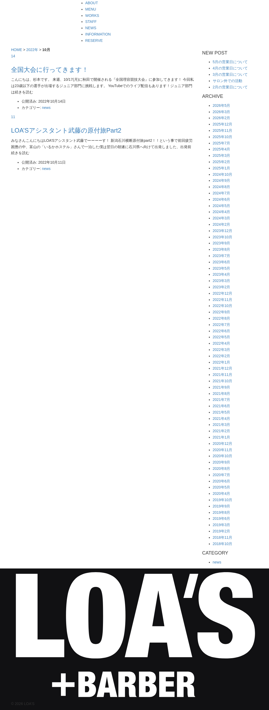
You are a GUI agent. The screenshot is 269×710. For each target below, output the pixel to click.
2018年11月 (222, 537)
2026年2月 (221, 118)
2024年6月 (221, 199)
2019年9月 (221, 506)
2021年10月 (222, 381)
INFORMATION (98, 34)
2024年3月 (221, 218)
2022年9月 (221, 312)
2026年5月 (221, 105)
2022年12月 (222, 293)
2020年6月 (221, 481)
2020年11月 (222, 450)
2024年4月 (221, 212)
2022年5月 (221, 337)
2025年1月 (221, 168)
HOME (16, 50)
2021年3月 (221, 424)
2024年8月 (221, 187)
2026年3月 (221, 112)
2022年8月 (221, 318)
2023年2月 (221, 287)
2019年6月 (221, 518)
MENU (90, 9)
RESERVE (94, 40)
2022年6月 (221, 331)
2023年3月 (221, 281)
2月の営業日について (230, 87)
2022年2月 (221, 356)
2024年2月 (221, 224)
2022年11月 (222, 300)
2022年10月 (222, 306)
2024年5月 (221, 206)
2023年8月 (221, 249)
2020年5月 (221, 487)
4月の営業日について (230, 68)
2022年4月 (221, 343)
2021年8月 (221, 393)
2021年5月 (221, 412)
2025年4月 (221, 149)
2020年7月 (221, 475)
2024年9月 (221, 180)
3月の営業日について (230, 74)
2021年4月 (221, 418)
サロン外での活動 (227, 81)
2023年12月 (222, 231)
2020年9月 (221, 462)
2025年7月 (221, 143)
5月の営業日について (230, 62)
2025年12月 (222, 124)
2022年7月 (221, 325)
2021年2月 (221, 431)
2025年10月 (222, 137)
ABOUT (91, 3)
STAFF (91, 21)
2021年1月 (221, 437)
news (46, 107)
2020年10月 (222, 456)
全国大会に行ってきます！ (49, 69)
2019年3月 (221, 525)
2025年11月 (222, 130)
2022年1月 (221, 362)
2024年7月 (221, 193)
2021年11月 (222, 374)
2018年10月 (222, 544)
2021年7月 (221, 399)
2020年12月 (222, 443)
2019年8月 (221, 512)
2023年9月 (221, 243)
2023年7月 (221, 256)
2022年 (32, 50)
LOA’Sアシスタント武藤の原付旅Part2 (66, 130)
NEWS (90, 28)
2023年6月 (221, 262)
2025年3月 (221, 155)
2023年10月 (222, 237)
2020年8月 (221, 468)
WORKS (92, 15)
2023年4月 (221, 274)
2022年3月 (221, 350)
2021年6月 (221, 406)
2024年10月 (222, 174)
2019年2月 (221, 531)
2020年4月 (221, 493)
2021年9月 (221, 387)
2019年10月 (222, 500)
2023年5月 (221, 268)
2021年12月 (222, 368)
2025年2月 (221, 162)
